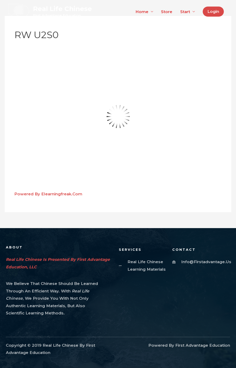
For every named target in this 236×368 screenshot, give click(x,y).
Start (185, 11)
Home (141, 11)
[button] (213, 12)
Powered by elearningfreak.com (48, 194)
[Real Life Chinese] (18, 11)
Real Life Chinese (62, 9)
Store (166, 11)
